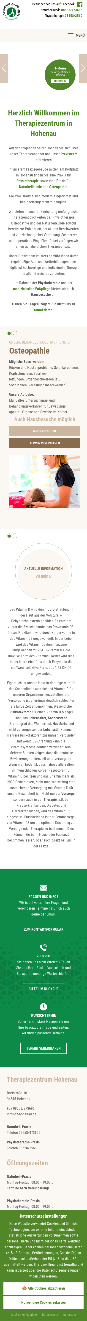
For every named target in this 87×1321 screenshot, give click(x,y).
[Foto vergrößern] (44, 481)
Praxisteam (69, 154)
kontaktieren (42, 310)
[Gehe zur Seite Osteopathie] (44, 431)
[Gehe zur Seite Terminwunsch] (44, 443)
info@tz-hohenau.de (21, 1114)
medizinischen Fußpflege (31, 289)
